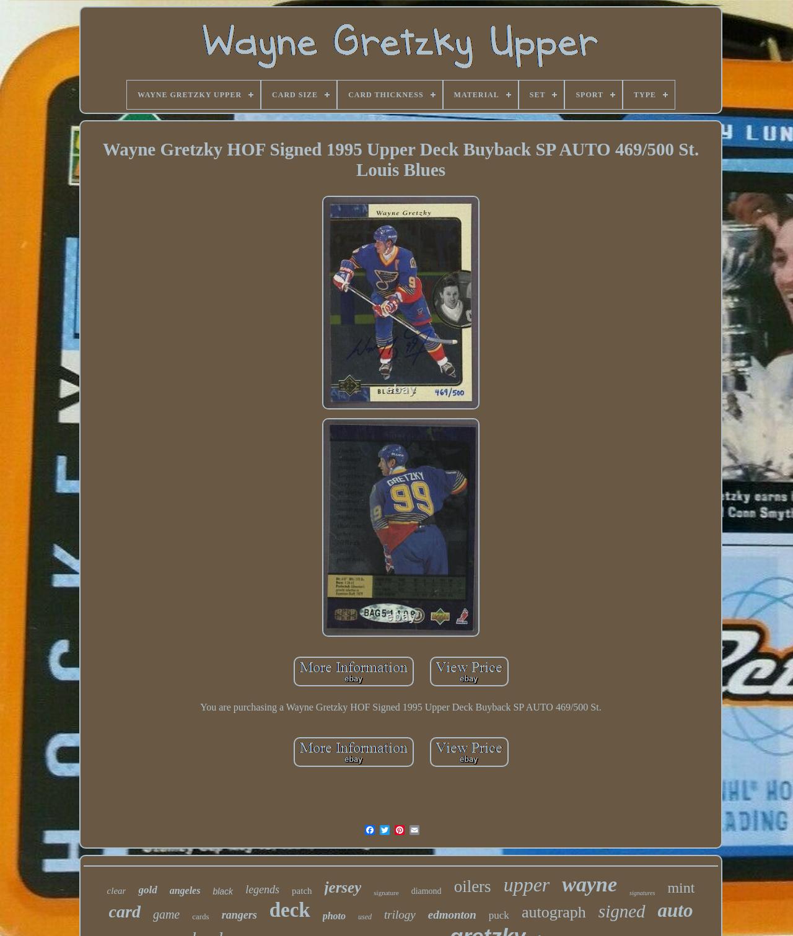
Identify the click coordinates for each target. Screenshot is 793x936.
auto (675, 910)
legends (262, 889)
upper (527, 884)
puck (499, 915)
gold (147, 890)
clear (116, 891)
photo (334, 916)
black (222, 891)
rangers (239, 915)
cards (200, 916)
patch (302, 891)
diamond (426, 891)
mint (680, 888)
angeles (185, 890)
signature (386, 892)
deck (289, 910)
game (166, 914)
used (365, 916)
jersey (343, 887)
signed (622, 911)
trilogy (400, 914)
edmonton (452, 914)
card (125, 911)
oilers (472, 886)
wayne (589, 884)
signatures (642, 893)
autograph (554, 912)
